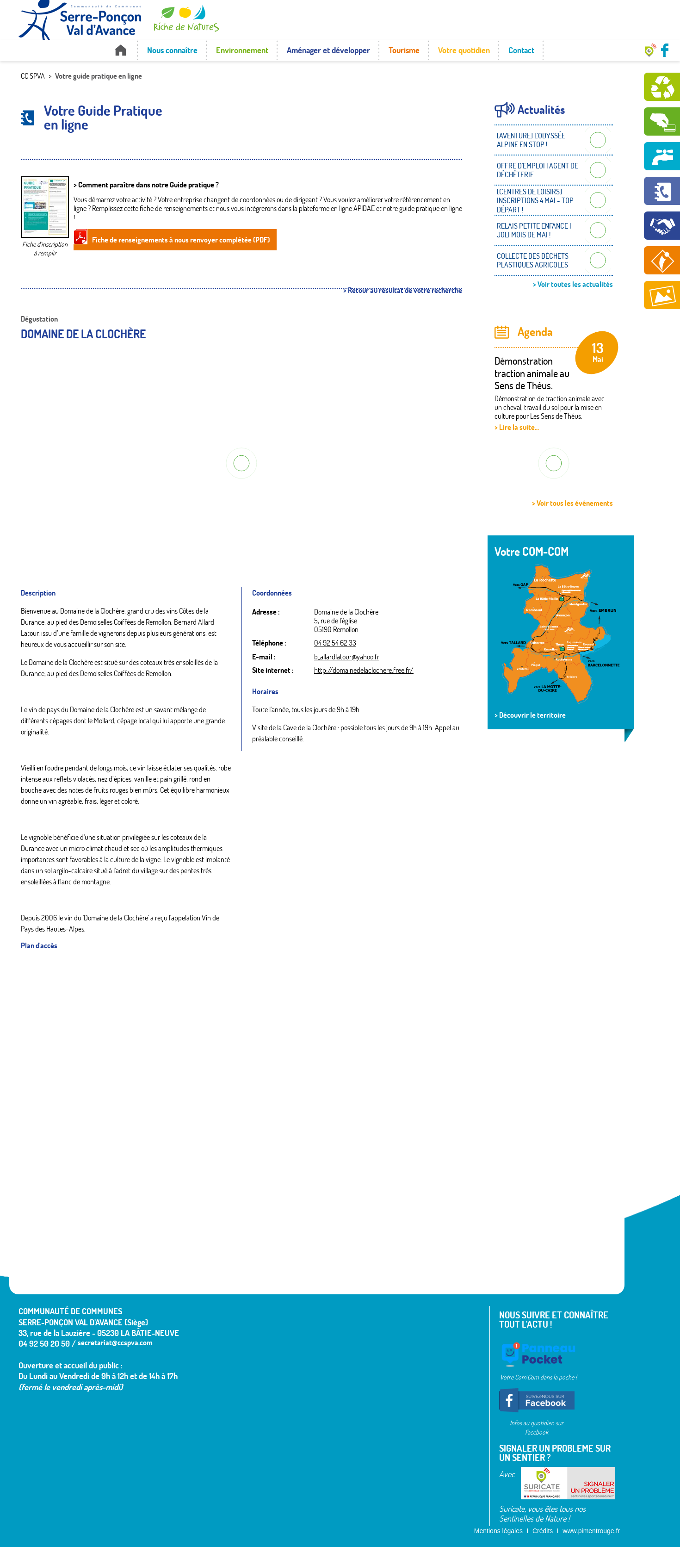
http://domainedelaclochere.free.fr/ (364, 670)
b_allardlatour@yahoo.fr (346, 656)
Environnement (242, 50)
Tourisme (404, 50)
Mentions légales (498, 1531)
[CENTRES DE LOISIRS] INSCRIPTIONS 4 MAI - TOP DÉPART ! (535, 200)
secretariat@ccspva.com (115, 1342)
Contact (521, 50)
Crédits (542, 1531)
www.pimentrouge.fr (591, 1531)
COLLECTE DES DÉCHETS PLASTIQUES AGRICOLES (533, 260)
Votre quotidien (464, 50)
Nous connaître (172, 50)
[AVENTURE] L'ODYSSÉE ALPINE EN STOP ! (531, 140)
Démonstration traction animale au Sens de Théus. (532, 373)
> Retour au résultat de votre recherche (402, 290)
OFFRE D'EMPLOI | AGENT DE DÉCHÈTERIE (537, 170)
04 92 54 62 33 (335, 642)
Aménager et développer (328, 50)
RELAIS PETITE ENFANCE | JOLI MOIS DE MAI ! (534, 230)
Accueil (120, 50)
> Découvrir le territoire (530, 715)
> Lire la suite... (517, 427)
